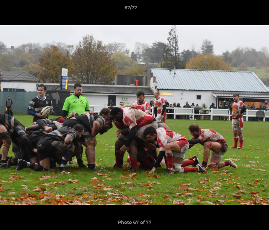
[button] (242, 9)
